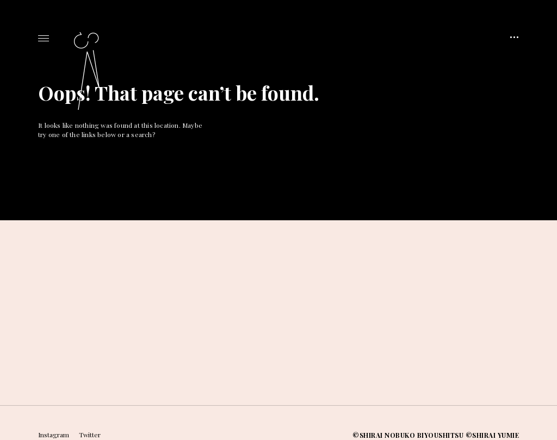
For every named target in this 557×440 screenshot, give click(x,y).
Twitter (90, 434)
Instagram (53, 434)
